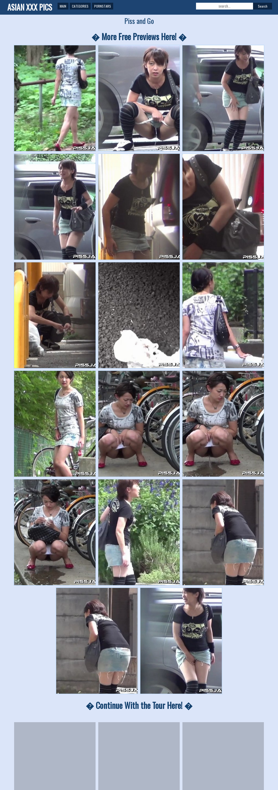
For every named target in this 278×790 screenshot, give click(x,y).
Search (262, 6)
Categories (80, 6)
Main (63, 6)
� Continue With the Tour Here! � (139, 705)
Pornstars (102, 6)
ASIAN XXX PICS (29, 7)
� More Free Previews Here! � (139, 36)
